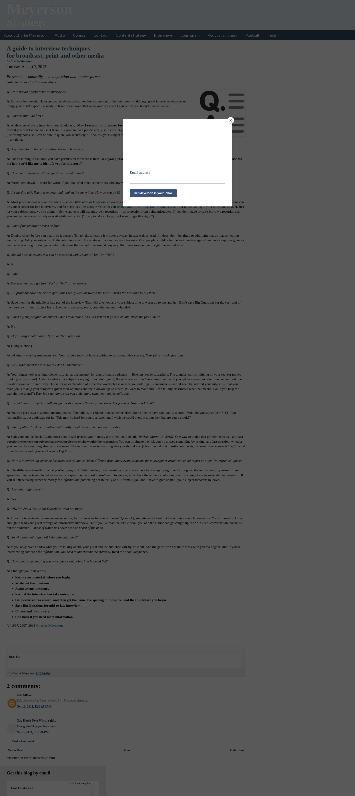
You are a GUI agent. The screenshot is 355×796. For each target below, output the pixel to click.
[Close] (230, 120)
